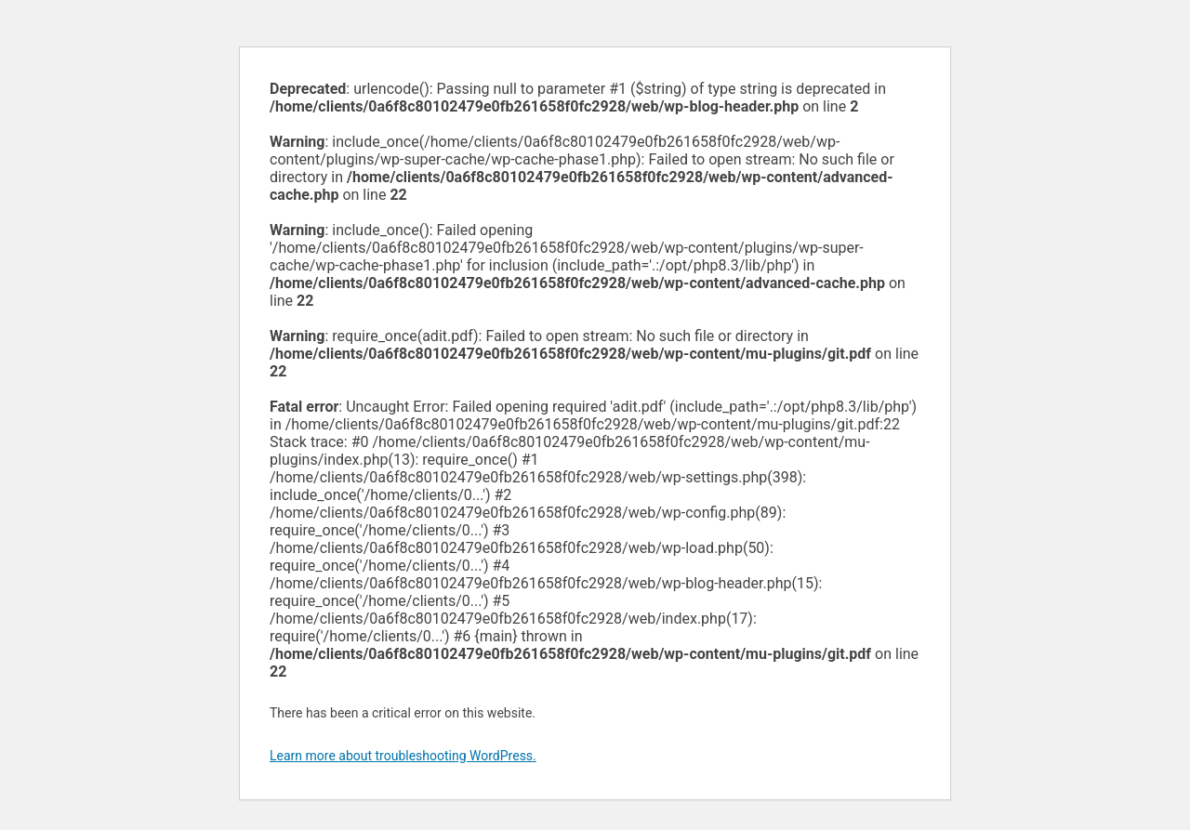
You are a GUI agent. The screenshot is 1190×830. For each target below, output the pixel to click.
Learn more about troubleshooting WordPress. (403, 755)
